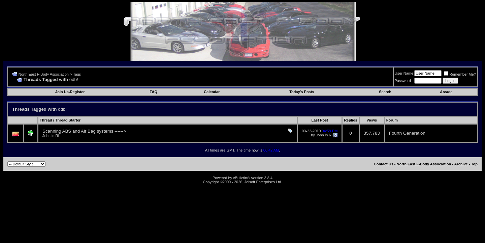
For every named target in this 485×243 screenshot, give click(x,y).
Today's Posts (301, 92)
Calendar (212, 92)
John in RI (50, 136)
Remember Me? (460, 74)
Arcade (446, 92)
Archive (461, 164)
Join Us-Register (70, 92)
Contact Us (383, 164)
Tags (77, 74)
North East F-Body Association (44, 74)
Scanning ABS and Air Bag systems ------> (84, 131)
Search (385, 92)
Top (474, 164)
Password (403, 81)
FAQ (153, 92)
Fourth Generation (407, 133)
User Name (404, 73)
